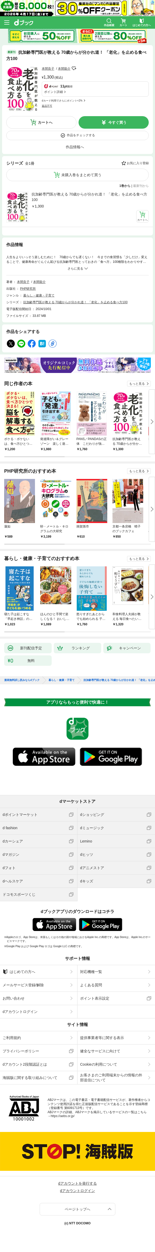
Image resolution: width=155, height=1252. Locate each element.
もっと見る (137, 383)
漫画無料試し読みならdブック (22, 680)
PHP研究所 (28, 288)
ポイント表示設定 (94, 998)
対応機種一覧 (91, 972)
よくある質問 (91, 985)
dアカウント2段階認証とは (25, 1064)
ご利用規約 (12, 1038)
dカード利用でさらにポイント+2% (62, 100)
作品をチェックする (81, 135)
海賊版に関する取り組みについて (30, 1078)
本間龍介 (64, 68)
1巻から (125, 185)
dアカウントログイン (20, 1012)
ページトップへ (77, 1209)
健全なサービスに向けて (100, 1051)
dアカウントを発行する (77, 1183)
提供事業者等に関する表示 (102, 1038)
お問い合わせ (14, 998)
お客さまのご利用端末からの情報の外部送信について (111, 1077)
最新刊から (141, 185)
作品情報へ (75, 147)
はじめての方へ (19, 971)
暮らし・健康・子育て (39, 295)
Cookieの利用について (98, 1064)
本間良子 (48, 68)
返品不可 (47, 105)
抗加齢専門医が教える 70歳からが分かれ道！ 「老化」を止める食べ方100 (89, 197)
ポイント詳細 (53, 92)
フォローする (74, 68)
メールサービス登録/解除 (23, 985)
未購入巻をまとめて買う (81, 175)
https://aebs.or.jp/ (62, 1116)
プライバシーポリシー (21, 1051)
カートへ (45, 122)
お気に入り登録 (138, 163)
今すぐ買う (117, 122)
